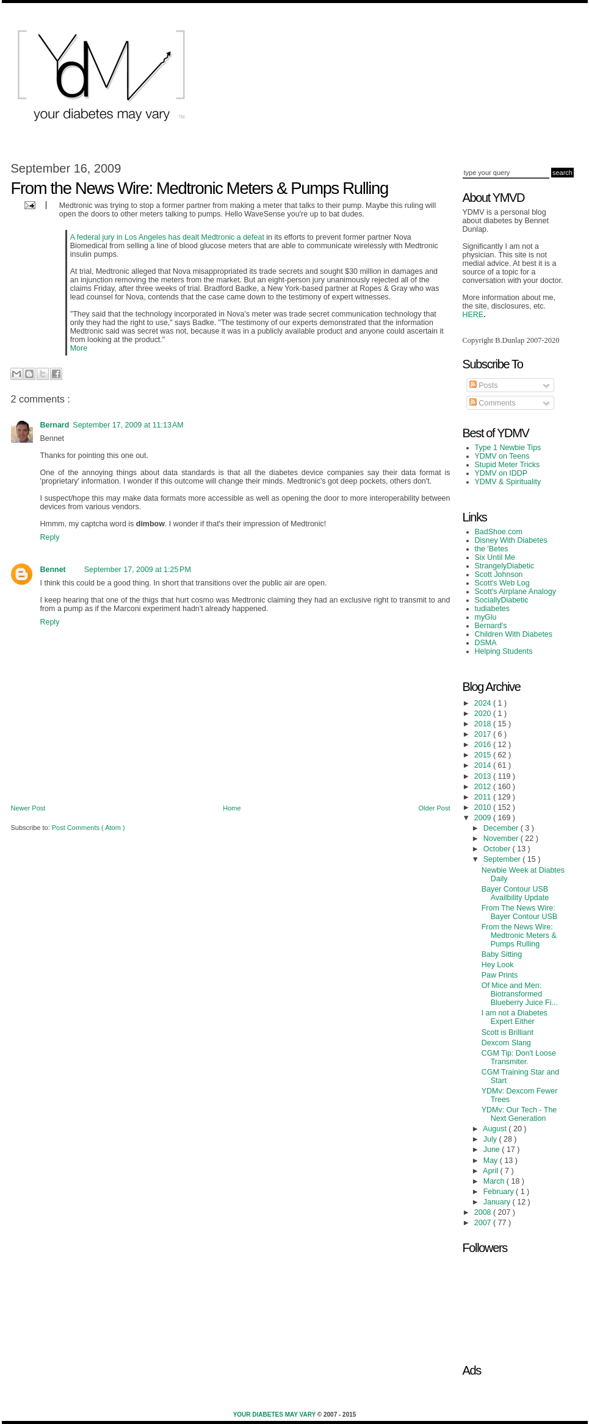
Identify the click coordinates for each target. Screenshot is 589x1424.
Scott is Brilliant (507, 1032)
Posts (483, 385)
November (502, 838)
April (491, 1171)
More (78, 348)
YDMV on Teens (502, 456)
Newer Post (28, 808)
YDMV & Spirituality (508, 482)
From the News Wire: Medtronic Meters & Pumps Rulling (519, 935)
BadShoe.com (498, 532)
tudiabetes (492, 608)
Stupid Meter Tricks (507, 464)
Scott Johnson (499, 574)
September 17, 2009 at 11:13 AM (128, 425)
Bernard (55, 425)
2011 (483, 797)
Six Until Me (495, 557)
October (498, 849)
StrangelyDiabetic (505, 566)
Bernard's (491, 625)
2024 (483, 703)
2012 (483, 786)
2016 (483, 744)
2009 (483, 818)
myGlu (486, 617)
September (502, 859)
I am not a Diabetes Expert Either (514, 1017)
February (499, 1191)
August (495, 1129)
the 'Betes (491, 549)
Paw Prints (500, 975)
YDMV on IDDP (501, 473)
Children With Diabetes (514, 634)
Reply (50, 537)
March (495, 1181)
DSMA (486, 643)
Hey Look (498, 965)
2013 (483, 776)
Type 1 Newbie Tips (508, 447)
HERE (473, 314)
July (491, 1139)
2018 (483, 724)
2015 (483, 755)
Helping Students (504, 651)
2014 (483, 765)
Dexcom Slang (506, 1043)
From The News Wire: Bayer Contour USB (520, 912)
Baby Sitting (502, 954)
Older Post (434, 808)
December (502, 828)
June (492, 1149)
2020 (483, 713)
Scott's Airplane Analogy (515, 591)
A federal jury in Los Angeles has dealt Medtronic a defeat (167, 237)
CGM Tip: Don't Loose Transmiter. (519, 1057)
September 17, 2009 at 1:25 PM (137, 569)
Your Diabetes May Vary (275, 1414)
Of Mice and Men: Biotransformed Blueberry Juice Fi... (520, 994)
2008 (483, 1212)
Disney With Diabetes (511, 540)
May (491, 1160)
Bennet (53, 569)
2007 (483, 1222)
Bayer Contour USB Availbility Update (515, 893)
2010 (483, 807)
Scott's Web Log (502, 583)
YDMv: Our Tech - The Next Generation (519, 1114)
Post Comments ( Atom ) (88, 827)
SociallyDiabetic (502, 600)
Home (231, 808)
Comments (492, 403)
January (498, 1202)
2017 (483, 734)
